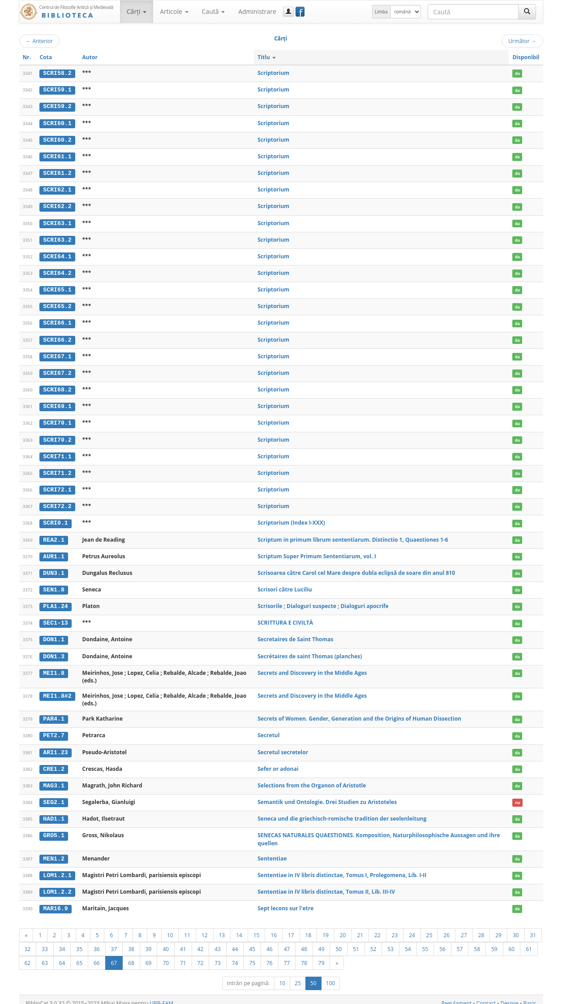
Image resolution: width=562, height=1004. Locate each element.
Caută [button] (213, 11)
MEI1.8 (53, 667)
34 (62, 941)
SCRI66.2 (57, 337)
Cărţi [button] (136, 11)
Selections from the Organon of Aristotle (311, 778)
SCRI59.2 (57, 106)
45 (252, 941)
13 (222, 927)
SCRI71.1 (57, 452)
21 (360, 927)
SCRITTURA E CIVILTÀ (285, 617)
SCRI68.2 (57, 386)
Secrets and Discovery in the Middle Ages (312, 666)
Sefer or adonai (277, 762)
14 (239, 927)
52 (373, 941)
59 (494, 941)
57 (460, 941)
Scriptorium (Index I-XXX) (291, 518)
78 (304, 955)
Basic (529, 996)
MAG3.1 (53, 779)
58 (477, 941)
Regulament (457, 996)
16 (273, 927)
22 (377, 927)
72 (200, 955)
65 (79, 955)
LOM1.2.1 (57, 868)
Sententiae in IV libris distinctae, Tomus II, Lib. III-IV (326, 884)
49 (321, 941)
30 (516, 927)
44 (235, 941)
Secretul (268, 729)
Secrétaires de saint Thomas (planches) (309, 650)
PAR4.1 (53, 713)
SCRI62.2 (57, 205)
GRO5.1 (53, 828)
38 (131, 941)
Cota (45, 57)
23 (395, 927)
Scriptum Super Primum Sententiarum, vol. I (316, 551)
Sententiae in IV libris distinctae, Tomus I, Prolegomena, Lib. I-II (341, 867)
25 (429, 927)
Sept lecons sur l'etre (285, 900)
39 (149, 941)
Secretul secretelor (282, 745)
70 (166, 955)
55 (425, 941)
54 (408, 941)
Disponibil (525, 57)
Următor (522, 40)
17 (291, 927)
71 (183, 955)
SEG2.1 (53, 795)
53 (390, 941)
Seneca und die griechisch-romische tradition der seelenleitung (341, 812)
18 (308, 927)
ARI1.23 (55, 746)
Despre (510, 996)
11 (187, 927)
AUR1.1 (53, 552)
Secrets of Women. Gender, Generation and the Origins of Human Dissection (359, 713)
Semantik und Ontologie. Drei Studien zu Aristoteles (327, 795)
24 (412, 927)
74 (235, 955)
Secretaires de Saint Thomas (295, 634)
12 (205, 927)
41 (183, 941)
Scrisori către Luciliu (284, 584)
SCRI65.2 (57, 304)
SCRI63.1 (57, 221)
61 (529, 941)
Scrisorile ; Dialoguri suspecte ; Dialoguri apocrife (322, 600)
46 (269, 941)
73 (218, 955)
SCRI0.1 (55, 518)
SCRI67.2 (57, 370)
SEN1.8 (53, 584)
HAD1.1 (53, 812)
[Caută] (527, 11)
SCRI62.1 (57, 189)
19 (325, 927)
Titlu (266, 57)
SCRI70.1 (57, 420)
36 (97, 941)
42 (200, 941)
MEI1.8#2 (57, 690)
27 (464, 927)
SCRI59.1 (57, 90)
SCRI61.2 (57, 172)
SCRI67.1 (57, 353)
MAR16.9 (55, 901)
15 (256, 927)
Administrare (257, 11)
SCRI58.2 (57, 73)
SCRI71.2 (57, 469)
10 (170, 927)
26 (446, 927)
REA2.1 (53, 535)
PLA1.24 (55, 601)
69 (149, 955)
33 (45, 941)
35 (79, 941)
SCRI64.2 (57, 271)
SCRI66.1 (57, 321)
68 (131, 955)
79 (321, 955)
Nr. (27, 57)
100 (330, 975)
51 (356, 941)
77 (287, 955)
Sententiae (272, 851)
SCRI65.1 (57, 287)
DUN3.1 (53, 568)
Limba (381, 12)
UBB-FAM (161, 996)
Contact (486, 996)
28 (481, 927)
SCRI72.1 (57, 486)
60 (512, 941)
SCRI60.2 (57, 139)
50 (338, 941)
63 (45, 955)
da (517, 73)
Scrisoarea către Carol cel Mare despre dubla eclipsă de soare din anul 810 (356, 568)
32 (28, 941)
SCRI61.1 (57, 156)
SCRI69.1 (57, 403)
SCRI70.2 (57, 436)
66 (97, 955)
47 (287, 941)
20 (343, 927)
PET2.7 (53, 730)
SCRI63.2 (57, 238)
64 (62, 955)
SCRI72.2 (57, 502)
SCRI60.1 (57, 122)
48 (304, 941)
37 (114, 941)
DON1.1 (53, 634)
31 (533, 927)
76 (269, 955)
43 (218, 941)
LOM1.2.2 (57, 884)
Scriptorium (273, 73)
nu (517, 796)
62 (28, 955)
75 (252, 955)
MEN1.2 (53, 852)
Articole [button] (174, 11)
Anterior (39, 40)
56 (442, 941)
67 (114, 955)
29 (498, 927)
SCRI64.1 (57, 255)
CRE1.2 (53, 762)
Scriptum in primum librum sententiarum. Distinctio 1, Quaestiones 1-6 (352, 535)
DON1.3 (53, 650)
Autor (90, 57)
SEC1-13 (55, 617)
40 (166, 941)
